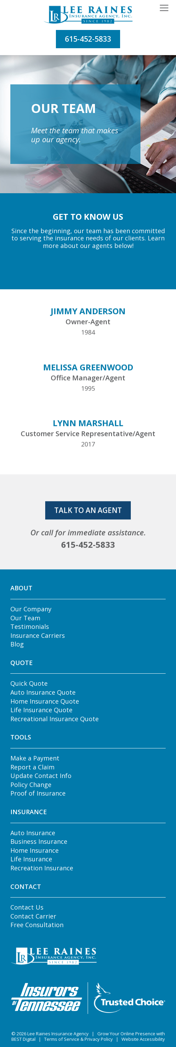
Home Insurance (34, 850)
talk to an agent (88, 530)
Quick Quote (29, 683)
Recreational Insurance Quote (54, 719)
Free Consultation (36, 925)
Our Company (30, 609)
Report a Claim (32, 767)
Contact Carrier (33, 916)
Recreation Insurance (41, 868)
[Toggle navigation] (164, 8)
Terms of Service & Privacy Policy (78, 1039)
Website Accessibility (143, 1039)
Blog (17, 644)
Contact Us (26, 907)
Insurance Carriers (37, 635)
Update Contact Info (40, 775)
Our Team (25, 618)
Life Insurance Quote (41, 710)
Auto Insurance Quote (43, 692)
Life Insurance (31, 859)
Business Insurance (38, 841)
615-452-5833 (88, 39)
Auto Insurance (32, 833)
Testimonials (29, 626)
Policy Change (30, 784)
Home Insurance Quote (44, 701)
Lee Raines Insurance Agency (58, 1033)
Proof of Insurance (38, 793)
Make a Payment (34, 758)
